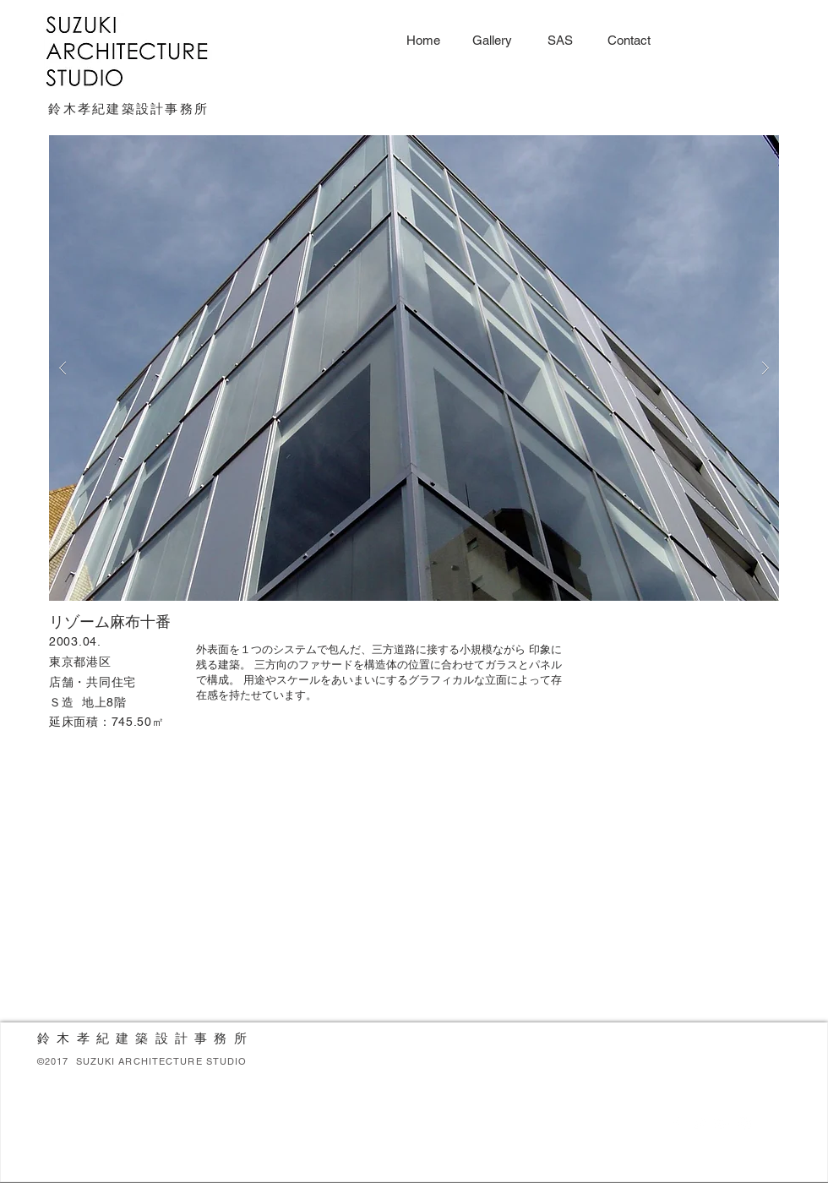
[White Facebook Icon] (675, 1123)
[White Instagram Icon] (744, 1123)
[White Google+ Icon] (721, 1123)
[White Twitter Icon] (698, 1123)
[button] (414, 368)
